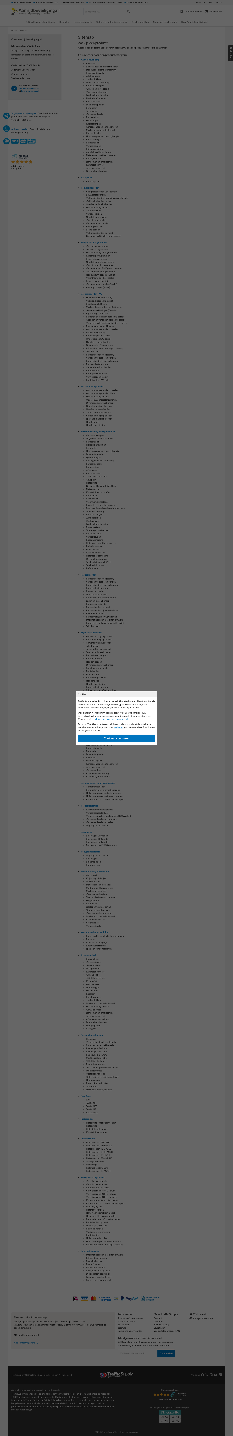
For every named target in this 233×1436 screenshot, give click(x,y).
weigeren (118, 727)
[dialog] (116, 718)
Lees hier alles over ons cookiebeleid (109, 719)
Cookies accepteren (116, 738)
